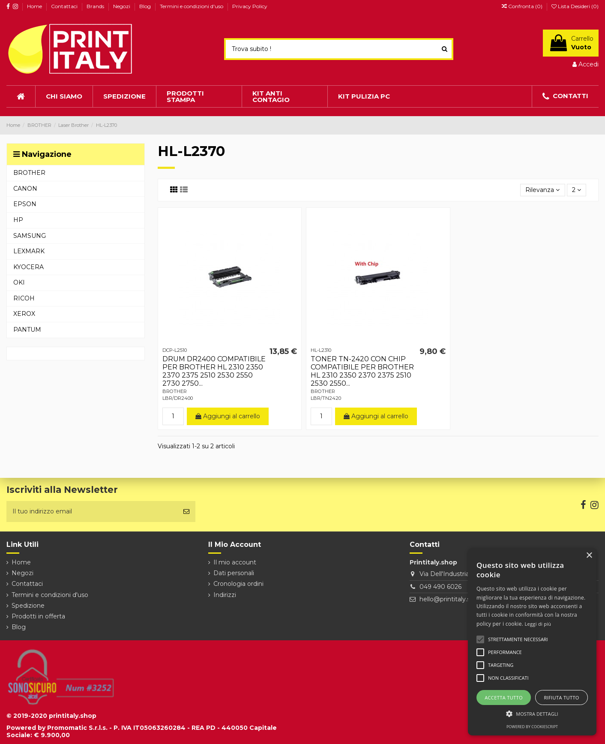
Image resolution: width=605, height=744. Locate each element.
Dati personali (233, 573)
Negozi (122, 6)
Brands (96, 6)
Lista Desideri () (575, 6)
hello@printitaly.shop (450, 599)
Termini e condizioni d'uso (192, 6)
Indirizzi (224, 595)
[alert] (532, 641)
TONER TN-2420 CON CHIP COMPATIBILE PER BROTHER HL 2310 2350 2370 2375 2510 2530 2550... (362, 371)
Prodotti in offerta (38, 616)
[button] (532, 713)
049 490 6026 (440, 587)
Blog (145, 6)
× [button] (589, 555)
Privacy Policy (249, 6)
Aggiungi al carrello (227, 416)
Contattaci (65, 6)
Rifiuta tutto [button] (561, 697)
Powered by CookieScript (532, 726)
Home (35, 6)
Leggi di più (538, 624)
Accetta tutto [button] (504, 697)
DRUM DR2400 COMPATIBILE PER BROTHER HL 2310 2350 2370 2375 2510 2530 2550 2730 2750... (214, 371)
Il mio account (234, 562)
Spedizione (28, 605)
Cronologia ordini (238, 584)
